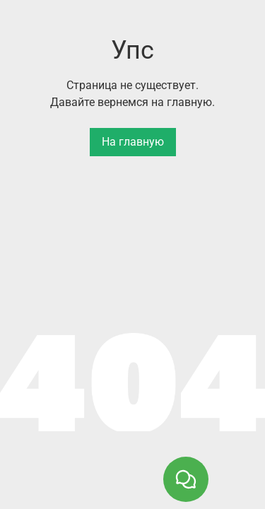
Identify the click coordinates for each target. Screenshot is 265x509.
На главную (133, 141)
